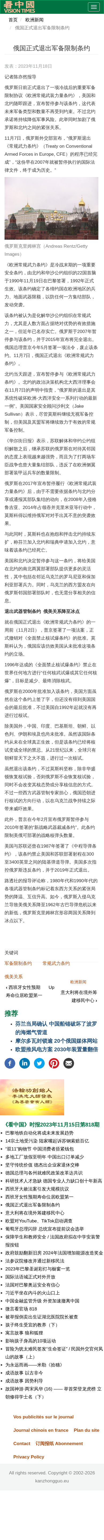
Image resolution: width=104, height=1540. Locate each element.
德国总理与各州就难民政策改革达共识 (44, 1173)
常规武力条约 (56, 963)
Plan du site (86, 1430)
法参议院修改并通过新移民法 (34, 1261)
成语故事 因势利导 (24, 1380)
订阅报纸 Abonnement (59, 1443)
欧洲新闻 (34, 19)
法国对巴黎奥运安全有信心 (32, 1285)
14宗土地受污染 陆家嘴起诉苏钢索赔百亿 (47, 1141)
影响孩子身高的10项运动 (30, 1341)
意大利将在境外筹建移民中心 (34, 1213)
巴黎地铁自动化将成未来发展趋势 (39, 1133)
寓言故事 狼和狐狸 (24, 1333)
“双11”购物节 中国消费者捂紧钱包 (39, 1149)
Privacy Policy (28, 1456)
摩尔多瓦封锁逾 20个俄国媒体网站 (56, 1041)
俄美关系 (14, 976)
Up (52, 987)
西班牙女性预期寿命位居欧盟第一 (39, 1197)
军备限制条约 (18, 963)
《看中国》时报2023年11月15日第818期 (51, 1125)
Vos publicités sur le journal (43, 1416)
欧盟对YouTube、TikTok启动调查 (38, 1221)
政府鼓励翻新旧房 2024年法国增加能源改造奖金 (54, 1253)
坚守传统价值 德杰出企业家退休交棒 (42, 1165)
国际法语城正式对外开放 (30, 1277)
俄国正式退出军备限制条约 (32, 1205)
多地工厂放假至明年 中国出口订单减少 (44, 1157)
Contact (21, 1443)
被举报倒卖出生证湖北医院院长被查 (41, 1317)
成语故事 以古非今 (24, 1372)
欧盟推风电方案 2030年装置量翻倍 (56, 1049)
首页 (13, 19)
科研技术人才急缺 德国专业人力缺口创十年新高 (53, 1181)
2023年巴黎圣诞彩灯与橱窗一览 (37, 1269)
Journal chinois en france (40, 1430)
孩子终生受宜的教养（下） (32, 1325)
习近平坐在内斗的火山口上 (32, 1293)
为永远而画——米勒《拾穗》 (34, 1364)
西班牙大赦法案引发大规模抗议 (37, 1189)
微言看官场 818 (21, 1309)
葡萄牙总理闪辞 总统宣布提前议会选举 (44, 1229)
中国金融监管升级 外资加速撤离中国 (42, 1301)
